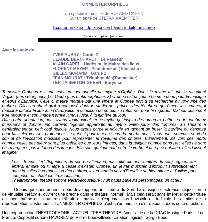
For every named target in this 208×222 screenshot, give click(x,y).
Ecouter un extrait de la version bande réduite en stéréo (104, 27)
